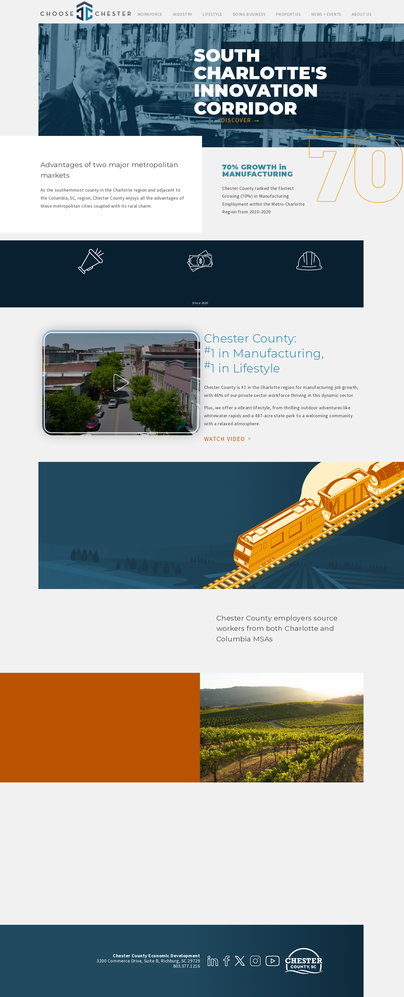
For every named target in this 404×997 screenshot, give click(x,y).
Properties (288, 14)
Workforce (150, 14)
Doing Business (249, 14)
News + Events (326, 14)
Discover (240, 120)
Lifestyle (212, 14)
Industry (182, 14)
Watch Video (228, 438)
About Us (362, 14)
